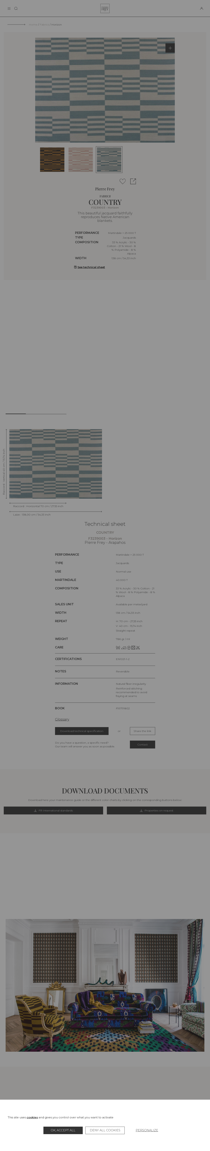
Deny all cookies (105, 1130)
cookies (32, 1117)
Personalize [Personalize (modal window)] (147, 1130)
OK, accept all (63, 1130)
